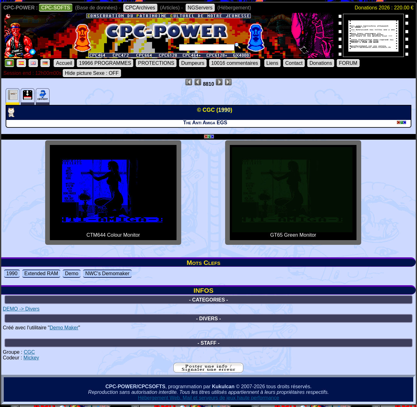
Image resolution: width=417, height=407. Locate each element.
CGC (29, 352)
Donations (320, 63)
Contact (294, 63)
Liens (272, 63)
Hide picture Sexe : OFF (92, 73)
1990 (12, 273)
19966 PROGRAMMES (105, 63)
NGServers (200, 7)
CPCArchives (140, 7)
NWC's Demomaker (107, 273)
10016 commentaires (234, 63)
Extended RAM (41, 273)
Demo (71, 273)
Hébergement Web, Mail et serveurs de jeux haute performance (208, 397)
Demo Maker (64, 327)
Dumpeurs (192, 63)
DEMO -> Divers (21, 309)
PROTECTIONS (156, 63)
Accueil (64, 63)
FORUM (348, 63)
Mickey (31, 357)
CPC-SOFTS (55, 7)
